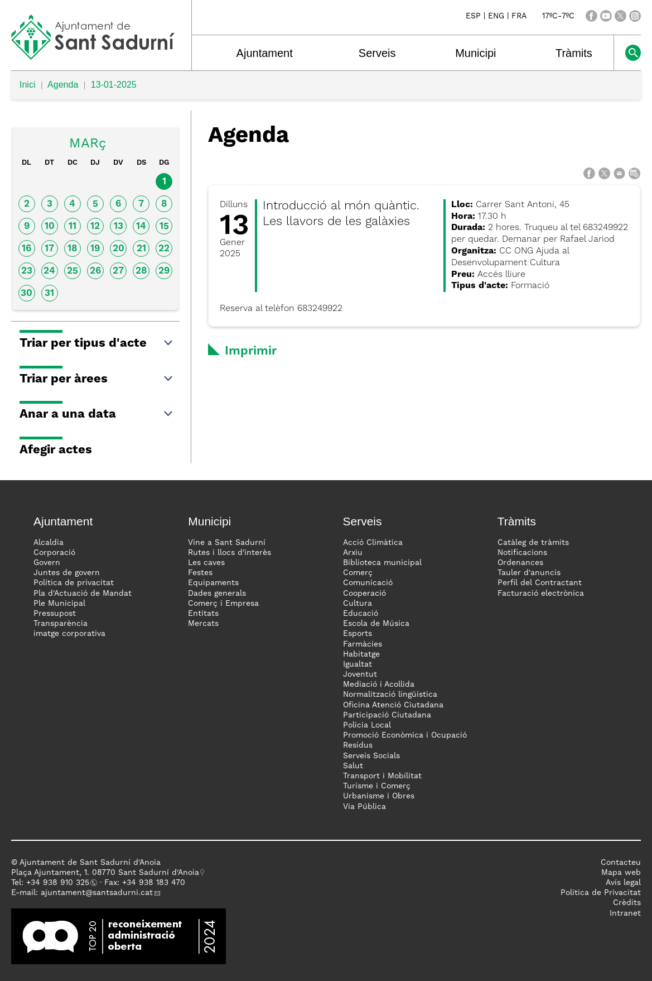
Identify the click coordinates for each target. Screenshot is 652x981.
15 (164, 226)
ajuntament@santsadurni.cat (97, 893)
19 (95, 248)
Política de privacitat (73, 583)
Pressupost (54, 614)
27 (118, 271)
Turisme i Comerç (376, 786)
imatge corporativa (69, 634)
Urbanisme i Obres (378, 796)
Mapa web (621, 873)
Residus (358, 745)
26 (95, 271)
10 (50, 226)
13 (118, 226)
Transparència (60, 624)
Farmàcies (362, 644)
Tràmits (574, 53)
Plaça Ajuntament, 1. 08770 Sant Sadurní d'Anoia (105, 873)
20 (118, 248)
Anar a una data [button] (97, 414)
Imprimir (251, 351)
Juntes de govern (66, 573)
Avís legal (623, 883)
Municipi (475, 53)
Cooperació (364, 593)
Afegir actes (56, 450)
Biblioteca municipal (382, 563)
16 (26, 248)
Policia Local (367, 725)
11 (72, 226)
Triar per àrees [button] (97, 379)
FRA (519, 16)
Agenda (62, 84)
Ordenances (520, 563)
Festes (200, 573)
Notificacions (522, 553)
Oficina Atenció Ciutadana (393, 705)
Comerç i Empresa (223, 603)
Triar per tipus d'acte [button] (97, 343)
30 (26, 293)
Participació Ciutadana (387, 715)
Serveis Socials (371, 756)
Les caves (206, 563)
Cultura (357, 603)
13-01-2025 (114, 84)
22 (164, 248)
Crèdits (627, 903)
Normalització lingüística (390, 694)
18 (72, 248)
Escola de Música (376, 624)
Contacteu (621, 863)
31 (49, 293)
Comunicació (368, 583)
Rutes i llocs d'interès (229, 553)
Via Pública (364, 807)
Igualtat (357, 664)
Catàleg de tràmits (533, 543)
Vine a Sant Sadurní (226, 543)
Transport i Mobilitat (382, 776)
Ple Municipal (59, 603)
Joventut (360, 674)
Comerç (358, 573)
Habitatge (361, 654)
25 (72, 271)
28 (141, 271)
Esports (357, 634)
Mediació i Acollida (378, 684)
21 (141, 248)
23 (26, 271)
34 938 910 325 (60, 883)
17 (49, 248)
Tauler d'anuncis (529, 573)
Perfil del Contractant (540, 583)
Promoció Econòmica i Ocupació (405, 735)
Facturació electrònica (541, 593)
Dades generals (217, 593)
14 (141, 226)
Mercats (203, 624)
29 (164, 271)
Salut (353, 766)
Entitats (203, 614)
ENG (496, 16)
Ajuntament (264, 53)
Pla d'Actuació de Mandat (82, 593)
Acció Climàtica (373, 543)
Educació (360, 614)
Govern (46, 563)
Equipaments (213, 583)
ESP (473, 16)
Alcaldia (48, 543)
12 (95, 226)
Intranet (625, 913)
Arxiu (353, 553)
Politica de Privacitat (601, 893)
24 (49, 271)
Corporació (54, 553)
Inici (27, 84)
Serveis (377, 53)
